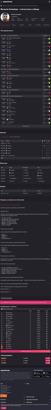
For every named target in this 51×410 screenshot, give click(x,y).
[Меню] (1, 2)
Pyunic (3, 224)
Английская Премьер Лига (6, 387)
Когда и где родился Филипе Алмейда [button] (10, 204)
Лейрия (3, 222)
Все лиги (2, 394)
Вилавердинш (5, 219)
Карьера (14, 24)
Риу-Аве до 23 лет (6, 238)
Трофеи (30, 24)
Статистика (4, 136)
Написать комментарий (6, 298)
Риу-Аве (4, 217)
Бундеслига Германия (5, 389)
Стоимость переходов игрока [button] (8, 263)
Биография (38, 24)
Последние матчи (5, 24)
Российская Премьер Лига (6, 392)
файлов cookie (17, 405)
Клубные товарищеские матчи (17, 96)
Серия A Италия (4, 385)
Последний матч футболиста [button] (8, 256)
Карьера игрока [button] (5, 211)
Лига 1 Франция (4, 391)
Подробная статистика (25, 351)
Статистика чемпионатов (14, 136)
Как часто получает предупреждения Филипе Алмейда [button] (14, 283)
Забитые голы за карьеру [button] (7, 229)
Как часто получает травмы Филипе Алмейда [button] (12, 277)
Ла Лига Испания (4, 388)
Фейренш (4, 223)
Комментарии (46, 24)
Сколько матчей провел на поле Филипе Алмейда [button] (13, 242)
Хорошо (3, 408)
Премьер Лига (15, 35)
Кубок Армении (15, 69)
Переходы (22, 24)
